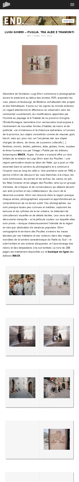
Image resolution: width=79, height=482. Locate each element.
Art (29, 36)
